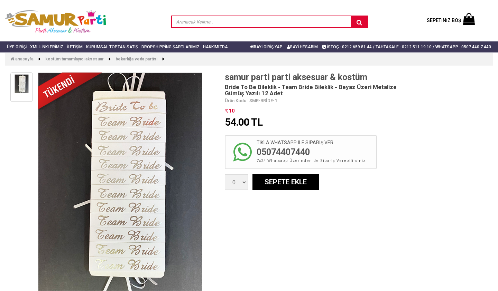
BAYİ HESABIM (302, 47)
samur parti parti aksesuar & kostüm (296, 77)
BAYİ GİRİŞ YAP (266, 47)
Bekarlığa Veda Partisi (136, 59)
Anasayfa (22, 59)
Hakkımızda (215, 47)
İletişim (75, 47)
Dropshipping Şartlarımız (170, 47)
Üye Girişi (17, 47)
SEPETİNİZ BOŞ (451, 20)
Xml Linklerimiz (46, 47)
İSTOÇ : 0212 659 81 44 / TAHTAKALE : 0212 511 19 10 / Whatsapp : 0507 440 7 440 (406, 47)
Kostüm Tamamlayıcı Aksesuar (74, 59)
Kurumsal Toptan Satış (112, 47)
